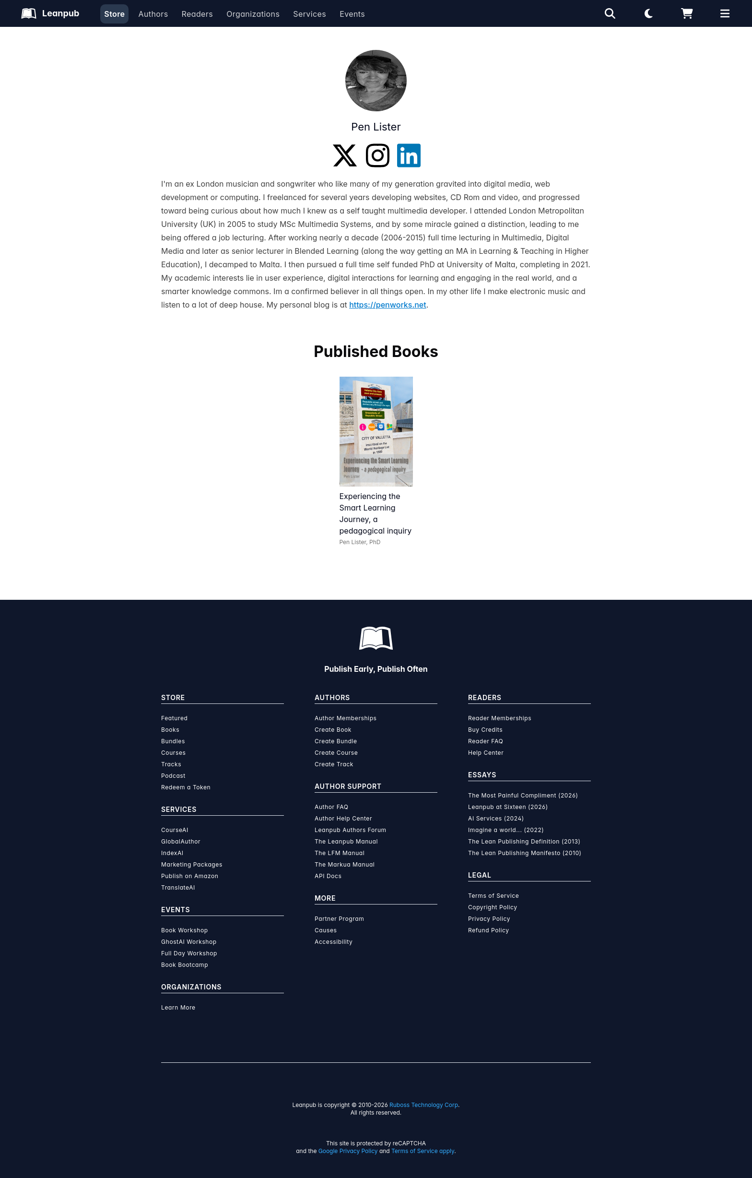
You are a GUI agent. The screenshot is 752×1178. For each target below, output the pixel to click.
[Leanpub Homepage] (50, 13)
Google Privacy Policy (348, 1150)
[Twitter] (344, 155)
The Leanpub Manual (346, 841)
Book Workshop (184, 930)
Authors (153, 14)
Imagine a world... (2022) (506, 829)
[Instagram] (377, 155)
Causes (326, 930)
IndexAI (172, 853)
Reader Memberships (499, 718)
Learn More (178, 1007)
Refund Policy (488, 930)
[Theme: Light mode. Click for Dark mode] (648, 13)
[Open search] (610, 13)
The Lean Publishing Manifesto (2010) (525, 853)
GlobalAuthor (180, 841)
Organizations (253, 14)
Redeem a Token (186, 787)
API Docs (328, 876)
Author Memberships (346, 718)
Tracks (171, 764)
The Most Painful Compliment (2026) (523, 795)
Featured (174, 718)
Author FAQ (332, 806)
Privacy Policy (489, 918)
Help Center (486, 752)
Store (114, 14)
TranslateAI (178, 887)
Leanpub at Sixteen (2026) (508, 806)
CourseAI (174, 829)
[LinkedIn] (409, 155)
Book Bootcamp (184, 964)
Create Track (334, 764)
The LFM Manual (339, 853)
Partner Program (339, 918)
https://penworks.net (387, 304)
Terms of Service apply (422, 1150)
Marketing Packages (192, 864)
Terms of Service (493, 895)
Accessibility (333, 941)
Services (309, 14)
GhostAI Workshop (189, 941)
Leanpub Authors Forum (351, 829)
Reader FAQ (485, 741)
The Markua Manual (345, 864)
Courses (173, 752)
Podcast (173, 775)
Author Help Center (343, 818)
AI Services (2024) (496, 818)
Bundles (173, 741)
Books (170, 729)
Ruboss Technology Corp (423, 1104)
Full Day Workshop (189, 953)
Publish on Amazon (189, 876)
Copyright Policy (492, 907)
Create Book (333, 729)
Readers (197, 14)
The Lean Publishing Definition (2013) (524, 841)
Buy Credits (485, 729)
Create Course (336, 752)
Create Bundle (336, 741)
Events (352, 14)
